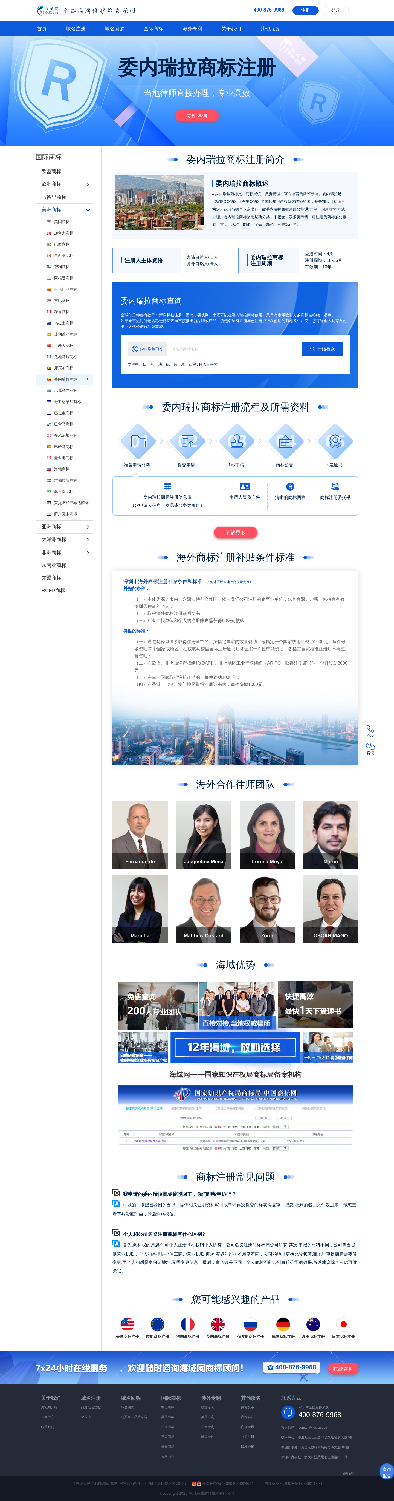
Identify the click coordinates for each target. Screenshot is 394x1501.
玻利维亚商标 (62, 333)
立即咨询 (197, 116)
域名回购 (114, 29)
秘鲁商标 (58, 311)
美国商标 (58, 221)
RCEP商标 (53, 589)
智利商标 (58, 266)
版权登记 (247, 1447)
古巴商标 (58, 300)
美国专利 (207, 1417)
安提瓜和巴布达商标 (68, 502)
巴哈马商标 (60, 446)
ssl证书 (86, 1417)
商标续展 (247, 1427)
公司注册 (247, 1437)
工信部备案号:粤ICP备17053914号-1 (291, 1483)
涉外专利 (192, 29)
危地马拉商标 (62, 356)
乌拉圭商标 (60, 322)
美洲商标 (51, 209)
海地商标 (58, 468)
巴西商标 (58, 244)
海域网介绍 (49, 1407)
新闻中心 (47, 1417)
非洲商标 (51, 551)
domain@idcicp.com (313, 1427)
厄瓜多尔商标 (62, 390)
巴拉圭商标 (60, 412)
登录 (335, 10)
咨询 (343, 1369)
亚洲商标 (51, 526)
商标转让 (247, 1417)
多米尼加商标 (62, 435)
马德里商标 (54, 196)
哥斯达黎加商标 (64, 401)
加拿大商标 (60, 232)
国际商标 (153, 29)
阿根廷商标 (60, 277)
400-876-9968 (291, 1367)
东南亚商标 (54, 563)
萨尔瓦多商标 (62, 513)
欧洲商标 (51, 184)
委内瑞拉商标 (62, 378)
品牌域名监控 (91, 1407)
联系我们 (47, 1427)
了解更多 (235, 532)
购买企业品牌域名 (134, 1417)
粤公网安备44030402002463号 (225, 1483)
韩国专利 (207, 1437)
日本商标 (167, 1427)
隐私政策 (349, 1473)
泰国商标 (167, 1457)
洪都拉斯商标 (62, 480)
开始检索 (322, 349)
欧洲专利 (207, 1407)
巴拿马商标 (60, 423)
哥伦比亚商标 (62, 288)
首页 (42, 29)
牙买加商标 (60, 367)
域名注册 (76, 29)
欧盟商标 (51, 171)
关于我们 (231, 29)
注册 (305, 10)
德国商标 (167, 1447)
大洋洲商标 (54, 538)
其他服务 (270, 29)
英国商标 (167, 1437)
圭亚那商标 (60, 457)
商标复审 (247, 1407)
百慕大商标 (60, 345)
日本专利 (207, 1427)
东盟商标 (51, 576)
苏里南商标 (60, 491)
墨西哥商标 (60, 255)
